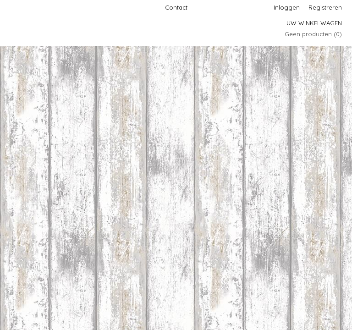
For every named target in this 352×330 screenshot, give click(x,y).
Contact (176, 7)
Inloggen (287, 7)
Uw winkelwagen (314, 23)
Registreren (325, 7)
